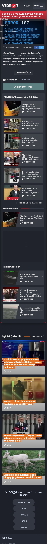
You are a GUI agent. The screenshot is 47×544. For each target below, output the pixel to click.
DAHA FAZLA (38, 336)
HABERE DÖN (36, 203)
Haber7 (18, 540)
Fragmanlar (13, 469)
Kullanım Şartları (8, 499)
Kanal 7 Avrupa (27, 535)
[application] (23, 32)
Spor (35, 476)
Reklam (5, 505)
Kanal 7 (10, 535)
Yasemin (31, 540)
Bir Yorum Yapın (23, 87)
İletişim (5, 511)
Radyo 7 (19, 535)
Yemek (24, 483)
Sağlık (13, 476)
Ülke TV (35, 535)
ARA (26, 6)
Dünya (34, 469)
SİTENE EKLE (22, 203)
